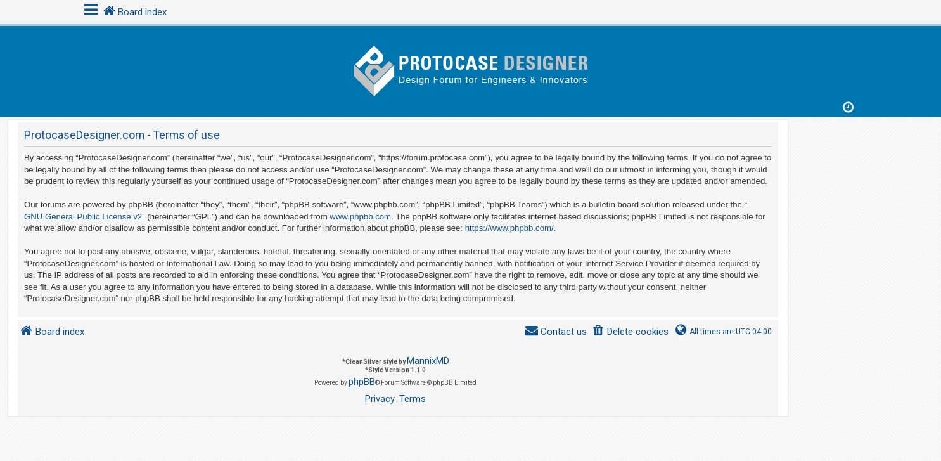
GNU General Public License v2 (83, 216)
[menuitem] (630, 332)
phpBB (362, 381)
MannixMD (428, 361)
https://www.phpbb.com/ (509, 228)
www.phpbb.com (360, 216)
